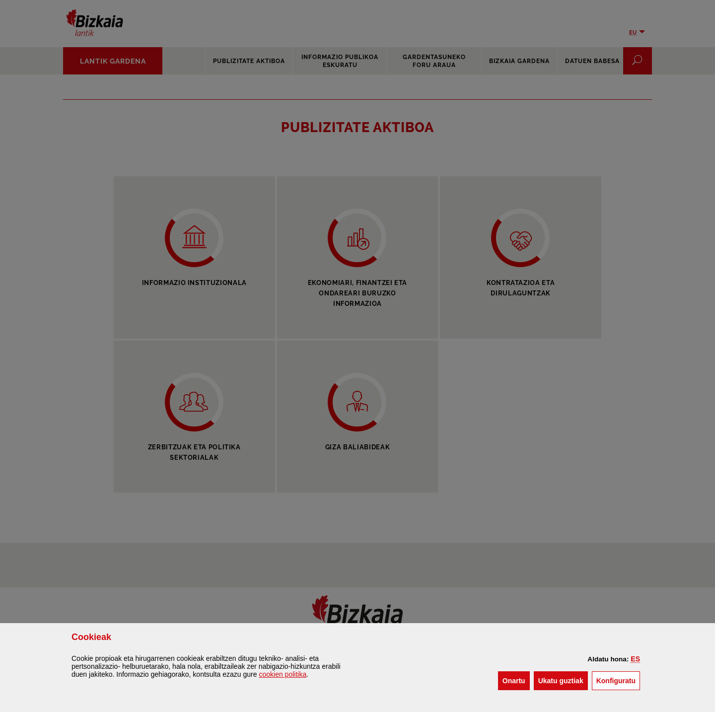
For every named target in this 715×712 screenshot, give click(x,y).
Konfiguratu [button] (618, 680)
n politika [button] (282, 674)
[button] (635, 659)
